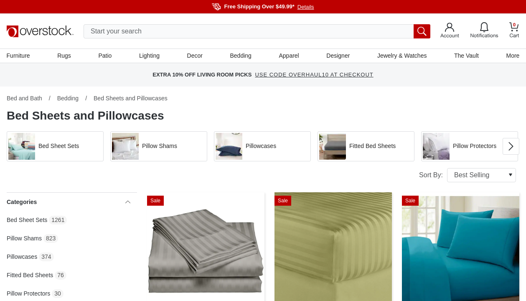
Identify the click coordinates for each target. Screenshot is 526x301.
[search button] (422, 31)
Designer (338, 55)
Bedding (240, 55)
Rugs (64, 55)
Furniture (18, 55)
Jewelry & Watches (402, 55)
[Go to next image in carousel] (511, 146)
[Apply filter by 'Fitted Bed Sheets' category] (366, 146)
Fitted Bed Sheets (30, 275)
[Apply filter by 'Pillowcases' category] (262, 146)
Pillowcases (22, 256)
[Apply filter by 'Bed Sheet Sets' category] (55, 146)
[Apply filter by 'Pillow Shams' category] (158, 146)
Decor (195, 55)
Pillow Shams (24, 238)
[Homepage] (40, 31)
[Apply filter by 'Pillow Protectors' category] (469, 146)
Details (305, 7)
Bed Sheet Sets (27, 220)
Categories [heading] (68, 202)
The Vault (466, 55)
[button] (55, 146)
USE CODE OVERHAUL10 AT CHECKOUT (314, 75)
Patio (105, 55)
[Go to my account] (449, 31)
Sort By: (467, 175)
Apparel (289, 55)
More (512, 55)
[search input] (257, 31)
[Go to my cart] (514, 31)
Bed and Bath (24, 98)
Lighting (149, 55)
